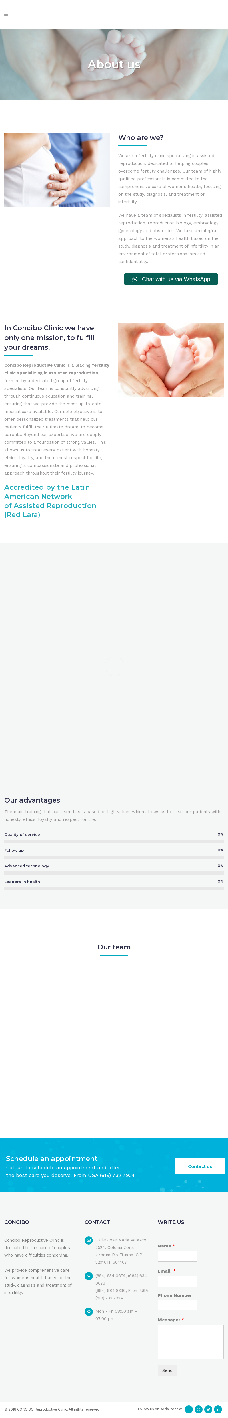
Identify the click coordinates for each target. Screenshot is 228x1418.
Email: (167, 1272)
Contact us (200, 1167)
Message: (171, 1320)
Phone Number (175, 1296)
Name (166, 1246)
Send (167, 1371)
